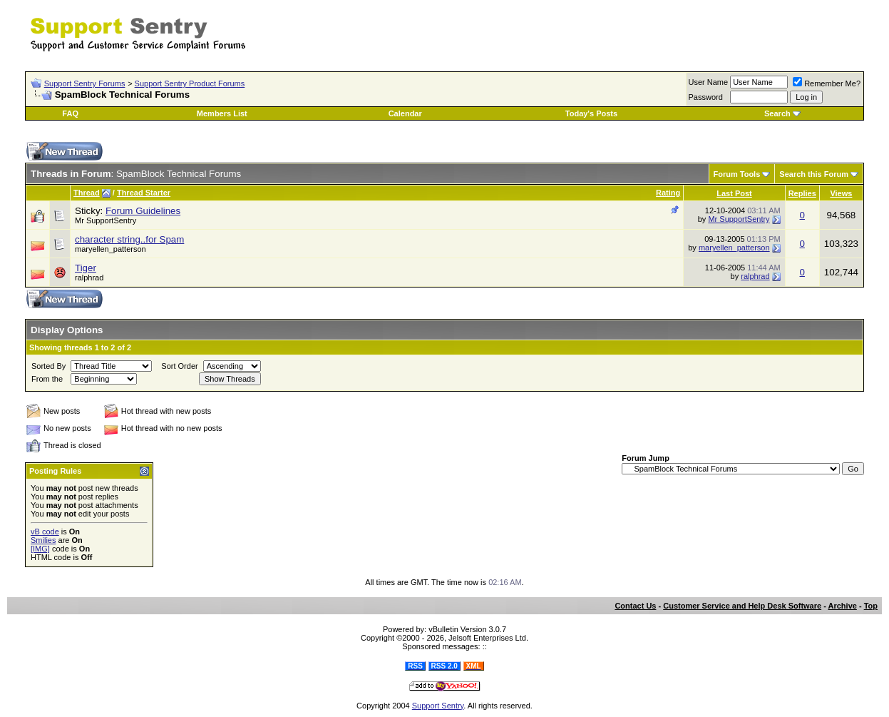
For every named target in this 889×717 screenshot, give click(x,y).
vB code (45, 531)
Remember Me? (826, 83)
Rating (668, 192)
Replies (802, 193)
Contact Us (635, 605)
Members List (222, 113)
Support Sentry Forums (84, 83)
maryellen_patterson (734, 247)
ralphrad (755, 276)
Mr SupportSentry (738, 219)
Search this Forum (813, 174)
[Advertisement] (697, 27)
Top (871, 605)
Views (841, 193)
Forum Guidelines (143, 210)
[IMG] (40, 548)
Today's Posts (591, 113)
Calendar (405, 113)
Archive (842, 605)
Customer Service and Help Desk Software (742, 605)
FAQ (70, 113)
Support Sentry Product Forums (190, 83)
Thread (86, 192)
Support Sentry (438, 705)
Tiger (85, 268)
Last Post (734, 193)
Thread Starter (143, 192)
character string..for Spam (129, 239)
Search (777, 113)
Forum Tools (737, 174)
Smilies (43, 540)
